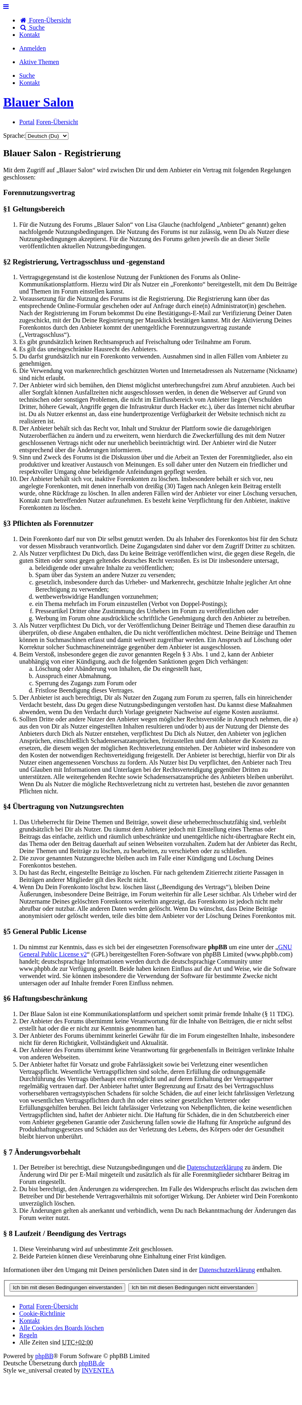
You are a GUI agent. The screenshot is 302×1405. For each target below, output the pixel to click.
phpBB (44, 1356)
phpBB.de (91, 1363)
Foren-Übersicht (57, 1306)
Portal (26, 122)
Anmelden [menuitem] (32, 48)
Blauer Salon (38, 102)
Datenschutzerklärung (215, 1167)
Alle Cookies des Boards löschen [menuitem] (61, 1327)
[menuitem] (29, 34)
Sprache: (14, 135)
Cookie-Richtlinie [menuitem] (42, 1313)
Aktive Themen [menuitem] (39, 61)
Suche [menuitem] (32, 27)
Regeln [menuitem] (28, 1335)
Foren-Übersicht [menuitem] (45, 20)
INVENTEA (98, 1370)
